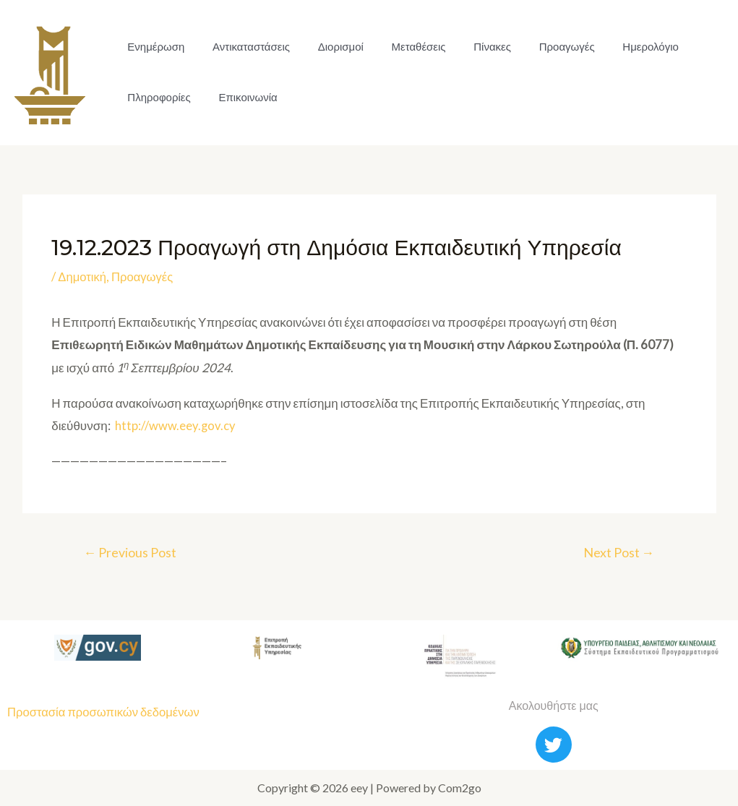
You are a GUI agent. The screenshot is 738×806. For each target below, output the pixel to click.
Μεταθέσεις (401, 46)
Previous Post (131, 553)
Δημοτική (82, 276)
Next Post (617, 553)
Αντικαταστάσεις (244, 46)
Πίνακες (470, 46)
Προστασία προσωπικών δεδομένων (105, 712)
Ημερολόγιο (619, 46)
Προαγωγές (540, 46)
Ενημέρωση (153, 46)
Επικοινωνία (240, 97)
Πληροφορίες (156, 97)
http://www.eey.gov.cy (175, 425)
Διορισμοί (328, 46)
